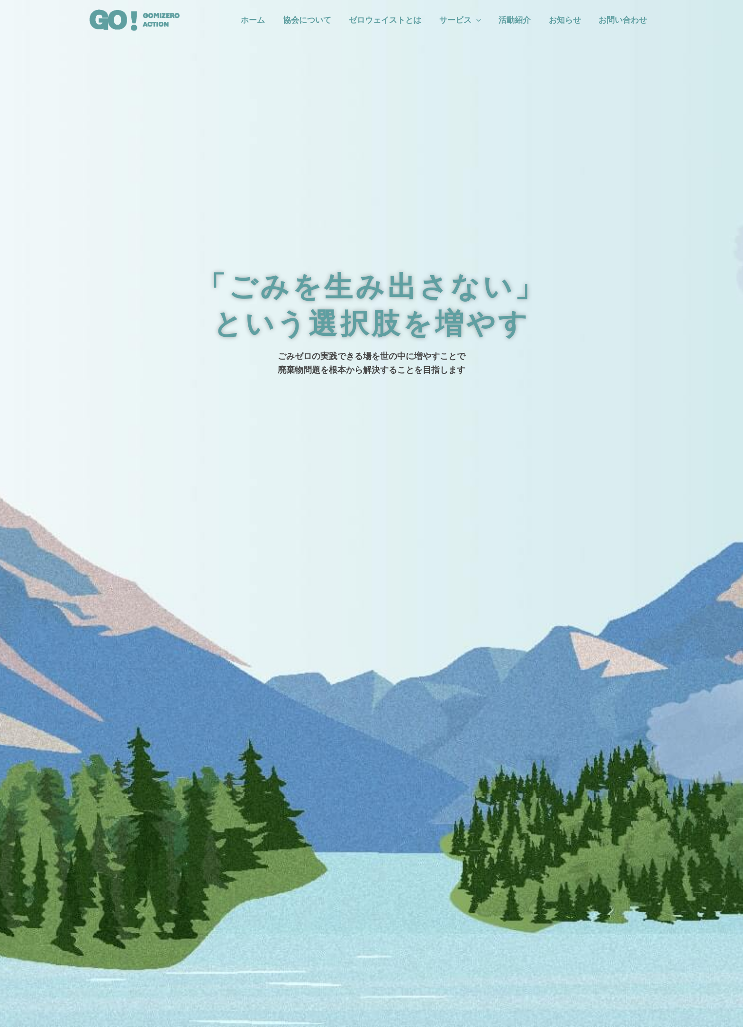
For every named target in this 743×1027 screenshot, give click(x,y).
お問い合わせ (623, 20)
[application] (482, 20)
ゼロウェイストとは (392, 20)
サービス (466, 20)
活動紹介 (519, 20)
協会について (316, 20)
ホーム (264, 20)
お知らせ (567, 20)
